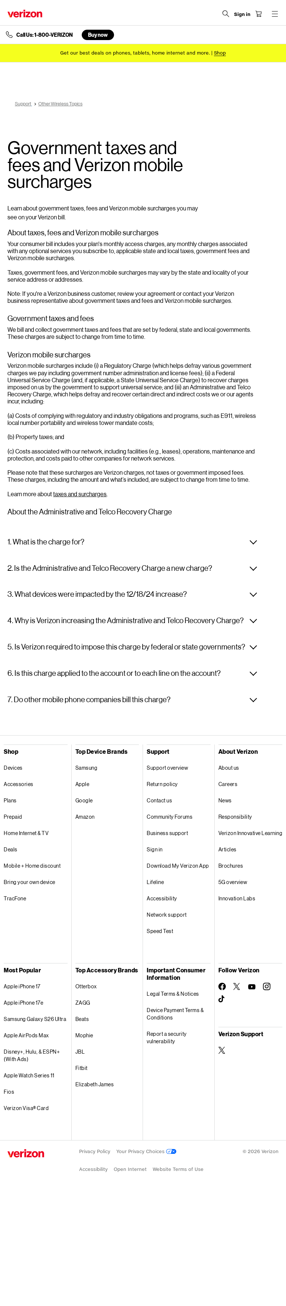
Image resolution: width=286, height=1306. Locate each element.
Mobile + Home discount (32, 866)
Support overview (167, 768)
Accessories (18, 784)
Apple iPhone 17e (23, 1002)
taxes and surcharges (80, 493)
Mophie (84, 1035)
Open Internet (130, 1169)
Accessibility (162, 898)
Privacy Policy (94, 1151)
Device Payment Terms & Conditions (175, 1014)
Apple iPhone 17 (22, 986)
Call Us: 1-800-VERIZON (44, 34)
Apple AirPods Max (26, 1035)
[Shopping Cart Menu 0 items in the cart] (258, 14)
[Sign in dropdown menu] (242, 14)
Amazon (85, 817)
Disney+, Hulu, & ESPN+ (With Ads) (32, 1055)
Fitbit (81, 1068)
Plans (10, 800)
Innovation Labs (237, 898)
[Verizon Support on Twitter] (222, 1050)
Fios (9, 1092)
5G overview (232, 882)
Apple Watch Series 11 (29, 1075)
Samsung (86, 768)
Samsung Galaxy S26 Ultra (35, 1019)
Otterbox (86, 986)
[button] (132, 542)
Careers (228, 784)
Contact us (159, 800)
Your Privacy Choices (146, 1151)
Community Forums (169, 817)
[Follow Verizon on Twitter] (237, 986)
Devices (13, 768)
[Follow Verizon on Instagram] (266, 986)
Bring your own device (29, 882)
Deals (10, 849)
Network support (167, 914)
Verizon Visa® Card (26, 1108)
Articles (227, 849)
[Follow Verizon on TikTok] (222, 999)
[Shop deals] (220, 53)
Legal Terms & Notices (173, 994)
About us (228, 768)
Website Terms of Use (178, 1169)
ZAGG (82, 1002)
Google (84, 800)
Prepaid (13, 817)
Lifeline (155, 882)
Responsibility (235, 817)
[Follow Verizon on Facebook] (222, 986)
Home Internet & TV (26, 833)
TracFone (15, 898)
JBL (80, 1051)
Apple (82, 784)
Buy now (98, 35)
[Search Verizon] (226, 14)
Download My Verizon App (178, 866)
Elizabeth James (94, 1084)
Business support (167, 833)
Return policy (162, 784)
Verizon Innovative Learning (250, 833)
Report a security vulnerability (167, 1037)
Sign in (155, 849)
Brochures (230, 866)
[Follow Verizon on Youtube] (252, 987)
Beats (82, 1019)
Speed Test (160, 931)
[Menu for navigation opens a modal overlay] (275, 14)
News (225, 800)
